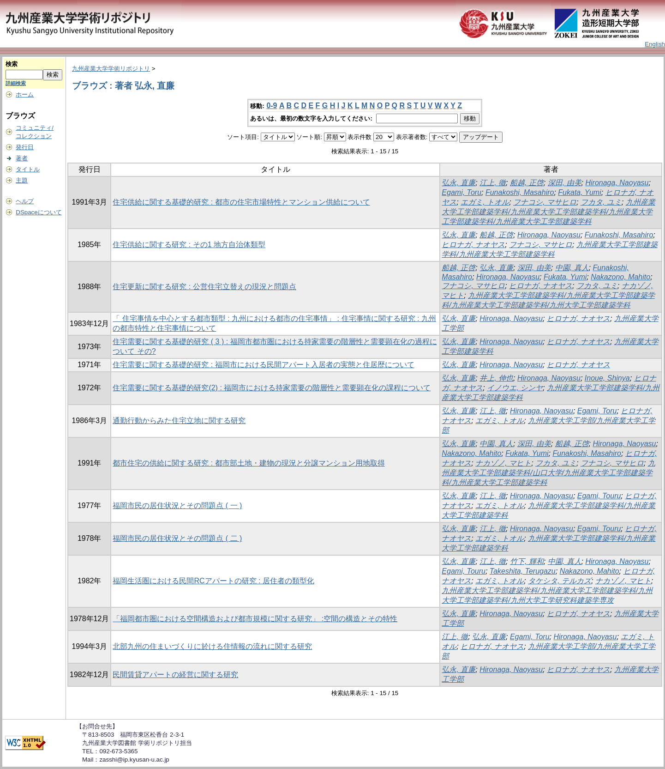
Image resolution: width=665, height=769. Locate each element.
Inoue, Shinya (607, 378)
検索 (12, 64)
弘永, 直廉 (458, 183)
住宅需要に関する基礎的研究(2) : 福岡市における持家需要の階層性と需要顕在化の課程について (272, 388)
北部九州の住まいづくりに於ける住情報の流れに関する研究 (212, 646)
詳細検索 (16, 83)
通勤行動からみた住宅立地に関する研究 (179, 420)
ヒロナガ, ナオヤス (473, 244)
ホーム (25, 94)
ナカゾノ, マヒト (503, 463)
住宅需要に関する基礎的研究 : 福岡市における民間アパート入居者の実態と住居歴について (263, 365)
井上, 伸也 (496, 378)
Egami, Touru (599, 496)
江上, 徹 (492, 183)
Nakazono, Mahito (620, 277)
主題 (22, 180)
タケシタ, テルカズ (559, 581)
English (655, 44)
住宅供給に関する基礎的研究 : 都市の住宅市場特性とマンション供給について (241, 202)
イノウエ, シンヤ (515, 388)
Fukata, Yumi (579, 192)
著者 (22, 158)
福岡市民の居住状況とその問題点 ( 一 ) (177, 505)
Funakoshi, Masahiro (519, 192)
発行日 (25, 147)
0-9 (271, 105)
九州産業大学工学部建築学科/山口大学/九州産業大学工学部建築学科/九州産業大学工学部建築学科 (548, 472)
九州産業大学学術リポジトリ (111, 68)
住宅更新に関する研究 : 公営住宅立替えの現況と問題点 (204, 287)
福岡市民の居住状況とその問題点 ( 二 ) (177, 538)
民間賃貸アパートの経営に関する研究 (175, 674)
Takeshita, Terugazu (523, 571)
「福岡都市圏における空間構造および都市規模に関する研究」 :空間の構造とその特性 (255, 619)
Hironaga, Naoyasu (616, 183)
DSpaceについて (38, 212)
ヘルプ (25, 201)
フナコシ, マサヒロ (544, 202)
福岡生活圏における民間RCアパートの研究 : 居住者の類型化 (213, 581)
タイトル (28, 169)
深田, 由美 (564, 183)
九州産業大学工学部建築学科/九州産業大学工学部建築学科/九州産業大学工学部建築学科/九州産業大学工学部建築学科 (548, 211)
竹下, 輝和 (527, 561)
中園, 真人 (572, 268)
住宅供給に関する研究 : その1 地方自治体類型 (189, 244)
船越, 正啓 (527, 183)
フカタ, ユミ (601, 202)
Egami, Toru (461, 192)
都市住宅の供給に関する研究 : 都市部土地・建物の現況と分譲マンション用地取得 (248, 463)
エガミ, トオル (485, 202)
